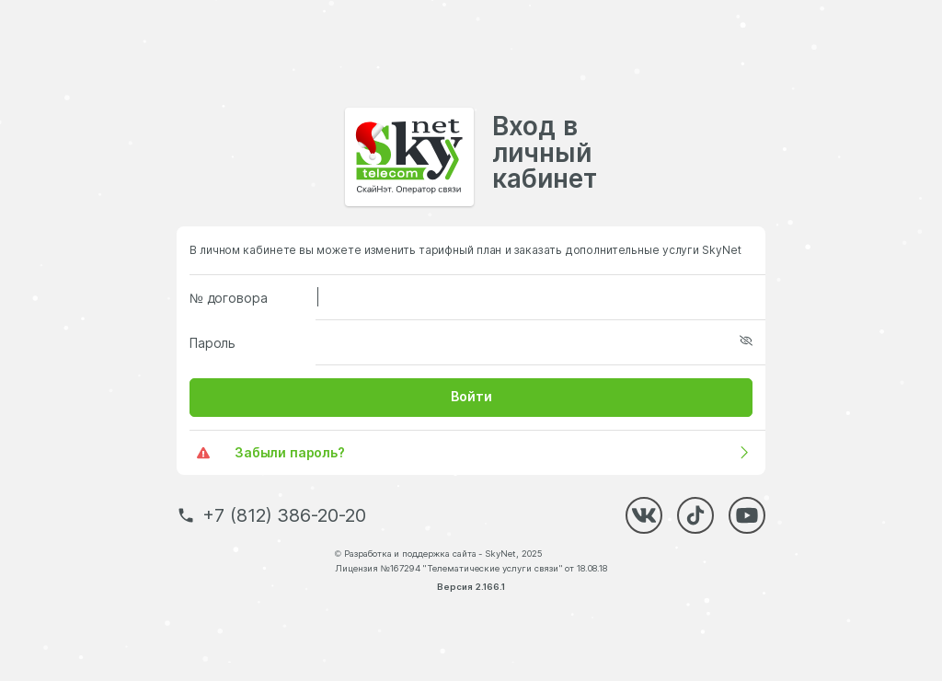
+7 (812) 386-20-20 (284, 515)
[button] (471, 397)
